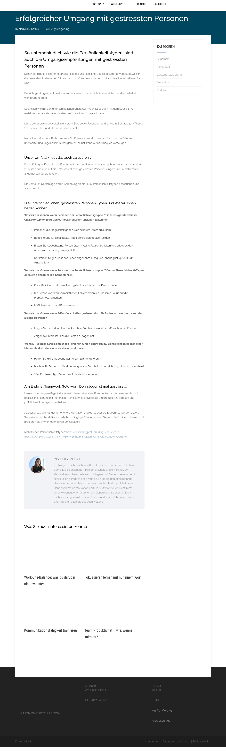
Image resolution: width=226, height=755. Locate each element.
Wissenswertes (120, 8)
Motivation (163, 90)
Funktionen (98, 8)
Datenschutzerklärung (175, 749)
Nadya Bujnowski (29, 36)
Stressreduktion (60, 136)
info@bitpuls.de (161, 728)
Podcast (141, 8)
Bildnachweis (201, 749)
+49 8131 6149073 (162, 718)
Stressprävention (34, 136)
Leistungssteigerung (57, 36)
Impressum (152, 749)
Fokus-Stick (160, 8)
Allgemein (163, 66)
